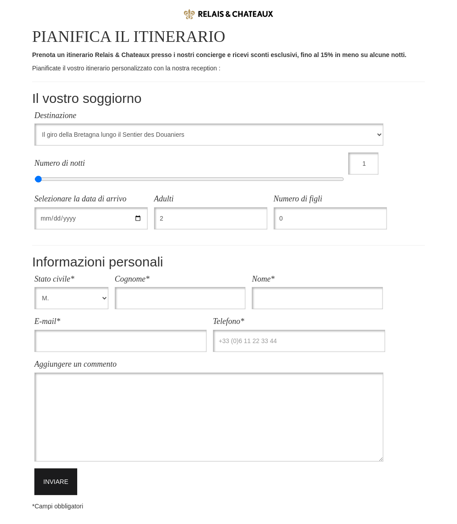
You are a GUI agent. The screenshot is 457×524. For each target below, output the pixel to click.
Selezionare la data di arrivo (80, 198)
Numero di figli (298, 198)
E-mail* (47, 321)
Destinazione (55, 115)
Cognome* (132, 278)
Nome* (263, 278)
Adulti (164, 198)
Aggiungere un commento (75, 364)
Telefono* (228, 321)
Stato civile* (54, 278)
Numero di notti (59, 163)
